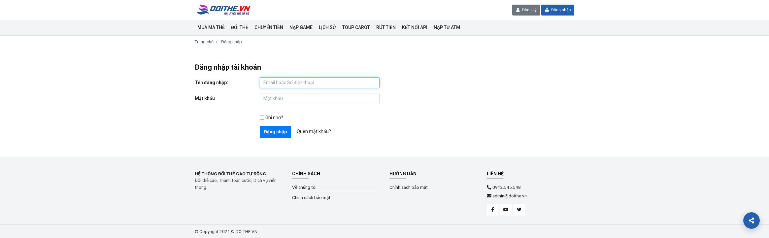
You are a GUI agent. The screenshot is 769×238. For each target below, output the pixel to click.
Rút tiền (386, 27)
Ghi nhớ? (274, 117)
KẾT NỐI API (414, 27)
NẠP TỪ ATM (447, 27)
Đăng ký (526, 10)
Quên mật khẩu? (314, 131)
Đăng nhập (558, 10)
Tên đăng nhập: (211, 82)
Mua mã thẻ (211, 27)
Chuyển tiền (268, 27)
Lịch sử (327, 27)
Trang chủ (204, 41)
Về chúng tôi (304, 187)
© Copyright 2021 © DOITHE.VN (226, 231)
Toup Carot (356, 27)
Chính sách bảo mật (311, 197)
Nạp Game (301, 27)
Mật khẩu (205, 98)
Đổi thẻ (239, 27)
